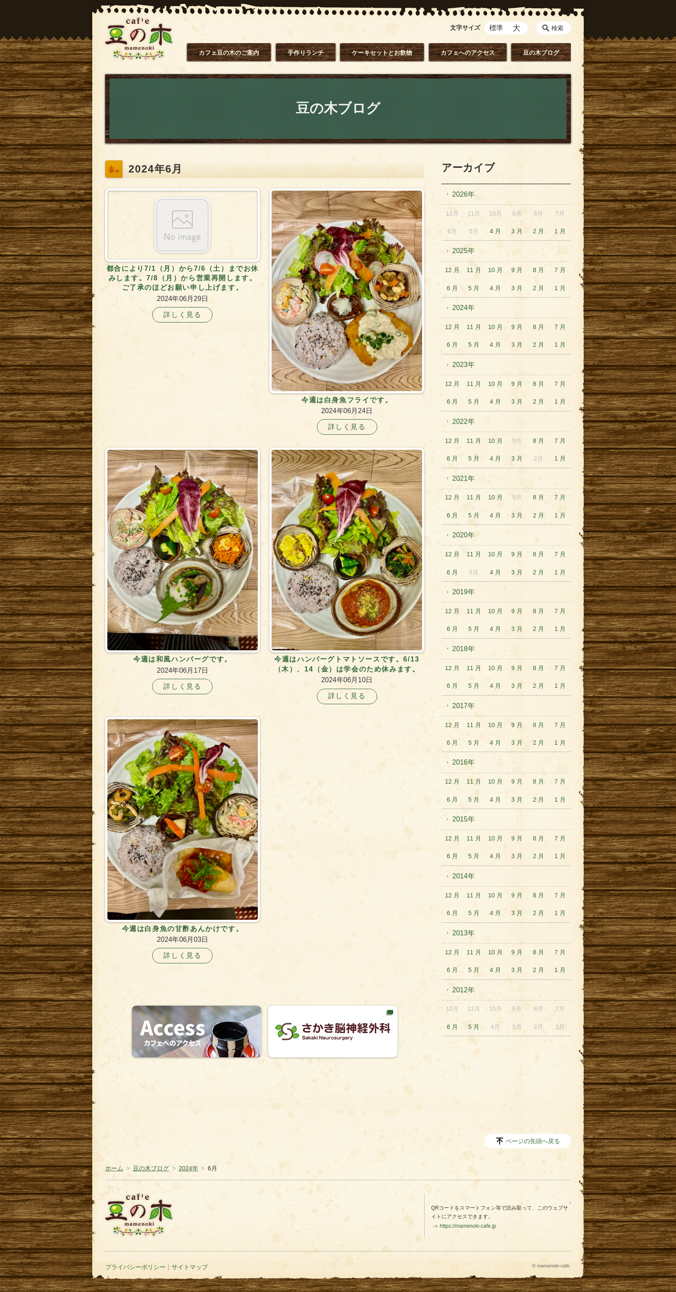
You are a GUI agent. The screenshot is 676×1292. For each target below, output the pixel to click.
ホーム (114, 1168)
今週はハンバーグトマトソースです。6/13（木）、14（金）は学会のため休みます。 (347, 663)
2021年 (463, 478)
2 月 (538, 231)
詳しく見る (182, 314)
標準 (496, 27)
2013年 (463, 933)
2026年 (463, 194)
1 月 (560, 231)
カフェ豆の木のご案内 (229, 52)
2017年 (463, 705)
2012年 (463, 990)
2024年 (463, 307)
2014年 (463, 876)
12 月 (452, 270)
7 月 (560, 270)
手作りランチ (306, 52)
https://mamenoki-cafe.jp (468, 1226)
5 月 (473, 288)
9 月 (517, 270)
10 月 (495, 270)
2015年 (463, 819)
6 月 (452, 288)
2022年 (463, 421)
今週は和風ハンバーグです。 (182, 659)
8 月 (538, 270)
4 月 (495, 231)
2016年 (463, 762)
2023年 (463, 364)
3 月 (517, 231)
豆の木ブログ (541, 52)
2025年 (463, 250)
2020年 (463, 535)
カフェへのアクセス (468, 52)
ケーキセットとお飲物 (382, 52)
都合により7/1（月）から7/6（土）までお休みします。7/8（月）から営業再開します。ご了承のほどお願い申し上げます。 (182, 278)
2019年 (463, 592)
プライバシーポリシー (135, 1267)
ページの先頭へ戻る (533, 1141)
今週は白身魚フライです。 (346, 400)
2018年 (463, 648)
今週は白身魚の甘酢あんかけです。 (183, 928)
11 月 (473, 270)
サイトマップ (190, 1267)
